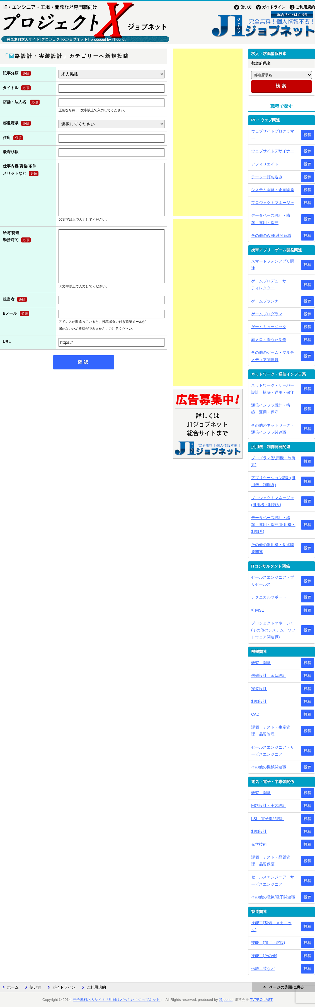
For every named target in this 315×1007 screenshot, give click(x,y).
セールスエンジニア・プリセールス (272, 581)
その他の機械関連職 (268, 767)
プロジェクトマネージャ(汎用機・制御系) (272, 501)
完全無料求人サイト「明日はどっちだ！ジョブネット (116, 1000)
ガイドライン (273, 7)
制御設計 (259, 701)
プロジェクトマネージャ (272, 202)
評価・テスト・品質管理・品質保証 (270, 860)
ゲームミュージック (268, 327)
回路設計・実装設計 (268, 805)
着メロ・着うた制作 (268, 339)
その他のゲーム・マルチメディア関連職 (272, 356)
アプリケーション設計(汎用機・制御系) (273, 481)
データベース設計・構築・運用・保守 (270, 219)
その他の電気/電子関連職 (273, 897)
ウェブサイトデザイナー (272, 151)
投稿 (307, 135)
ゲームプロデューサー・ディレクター (272, 284)
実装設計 (259, 688)
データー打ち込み (266, 177)
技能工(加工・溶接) (268, 942)
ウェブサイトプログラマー (272, 134)
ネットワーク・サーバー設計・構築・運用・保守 (272, 389)
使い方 (246, 7)
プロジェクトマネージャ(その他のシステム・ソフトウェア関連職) (273, 630)
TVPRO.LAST (261, 1000)
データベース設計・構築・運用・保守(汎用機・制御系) (273, 524)
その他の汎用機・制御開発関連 (272, 548)
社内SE (257, 610)
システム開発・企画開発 (272, 190)
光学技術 (259, 844)
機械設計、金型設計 (268, 675)
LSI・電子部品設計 (267, 818)
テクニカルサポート (268, 597)
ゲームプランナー (266, 301)
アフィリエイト (264, 164)
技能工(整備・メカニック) (271, 926)
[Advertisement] (208, 132)
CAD (255, 714)
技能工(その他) (264, 955)
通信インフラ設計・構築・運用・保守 (270, 408)
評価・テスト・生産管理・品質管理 (270, 730)
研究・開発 (261, 662)
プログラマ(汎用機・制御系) (273, 461)
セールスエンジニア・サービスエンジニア (272, 750)
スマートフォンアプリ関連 (272, 264)
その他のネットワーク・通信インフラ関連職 (272, 428)
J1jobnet (225, 1000)
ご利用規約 (305, 7)
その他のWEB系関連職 (271, 235)
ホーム (13, 987)
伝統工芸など (263, 968)
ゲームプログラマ (266, 314)
